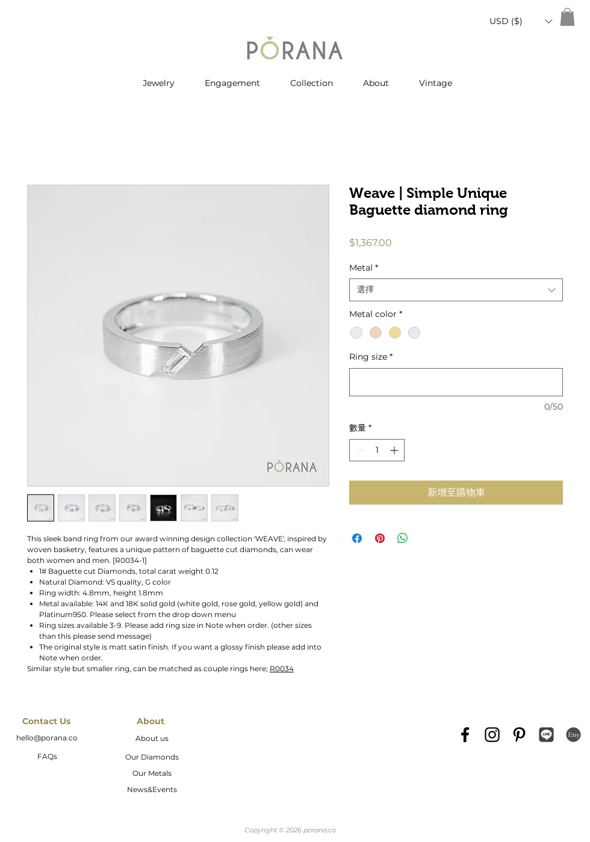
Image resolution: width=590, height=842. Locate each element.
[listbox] (521, 21)
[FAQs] (47, 757)
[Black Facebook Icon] (465, 735)
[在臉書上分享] (357, 538)
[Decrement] (358, 450)
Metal (363, 267)
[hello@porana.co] (47, 739)
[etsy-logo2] (573, 735)
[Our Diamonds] (151, 758)
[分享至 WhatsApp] (403, 538)
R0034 (282, 668)
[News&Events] (151, 790)
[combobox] (456, 289)
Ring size (371, 356)
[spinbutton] (377, 450)
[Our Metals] (151, 774)
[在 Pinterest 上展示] (380, 538)
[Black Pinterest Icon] (519, 735)
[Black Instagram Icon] (492, 735)
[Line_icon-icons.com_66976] (546, 735)
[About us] (151, 739)
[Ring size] (456, 382)
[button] (521, 21)
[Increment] (395, 450)
